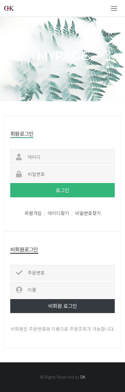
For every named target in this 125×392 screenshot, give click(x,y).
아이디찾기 (58, 213)
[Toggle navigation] (114, 8)
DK (82, 377)
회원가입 (33, 213)
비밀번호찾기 (88, 213)
